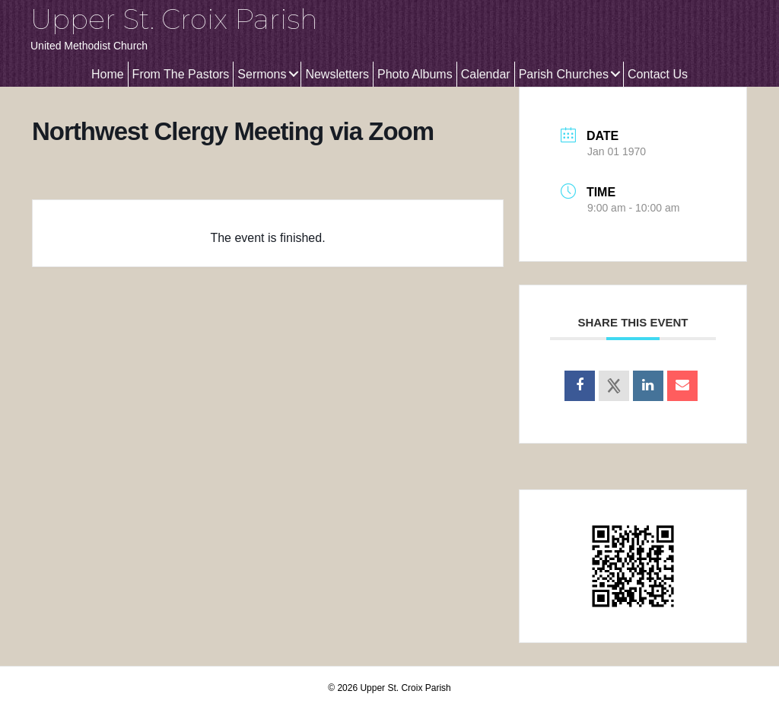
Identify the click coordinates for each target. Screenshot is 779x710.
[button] (293, 74)
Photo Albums (415, 74)
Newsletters (337, 74)
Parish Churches (564, 74)
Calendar (485, 74)
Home (107, 74)
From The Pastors (181, 74)
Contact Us (658, 74)
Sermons (261, 74)
